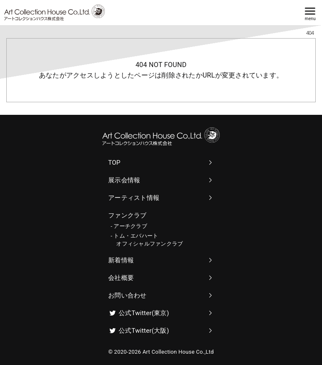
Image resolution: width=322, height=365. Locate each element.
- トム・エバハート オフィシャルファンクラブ (147, 239)
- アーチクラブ (129, 226)
